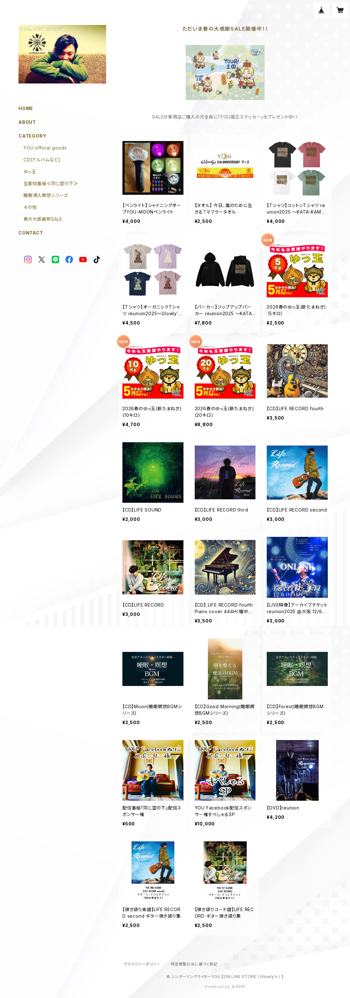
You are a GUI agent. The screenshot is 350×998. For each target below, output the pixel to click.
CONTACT (30, 232)
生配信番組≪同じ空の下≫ (50, 183)
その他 (30, 207)
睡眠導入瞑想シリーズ (45, 195)
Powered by (225, 986)
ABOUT (27, 122)
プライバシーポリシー (142, 964)
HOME (25, 108)
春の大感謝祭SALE (42, 219)
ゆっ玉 (29, 171)
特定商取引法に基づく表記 (194, 964)
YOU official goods (45, 147)
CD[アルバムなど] (41, 159)
